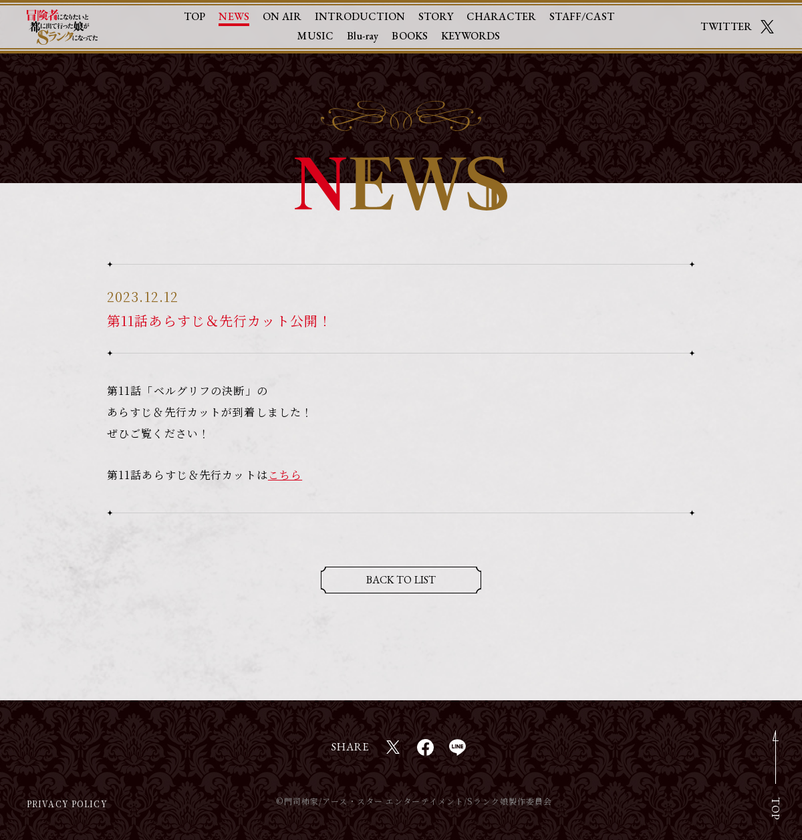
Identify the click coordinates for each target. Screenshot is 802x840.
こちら (285, 474)
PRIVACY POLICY (67, 803)
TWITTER (726, 25)
